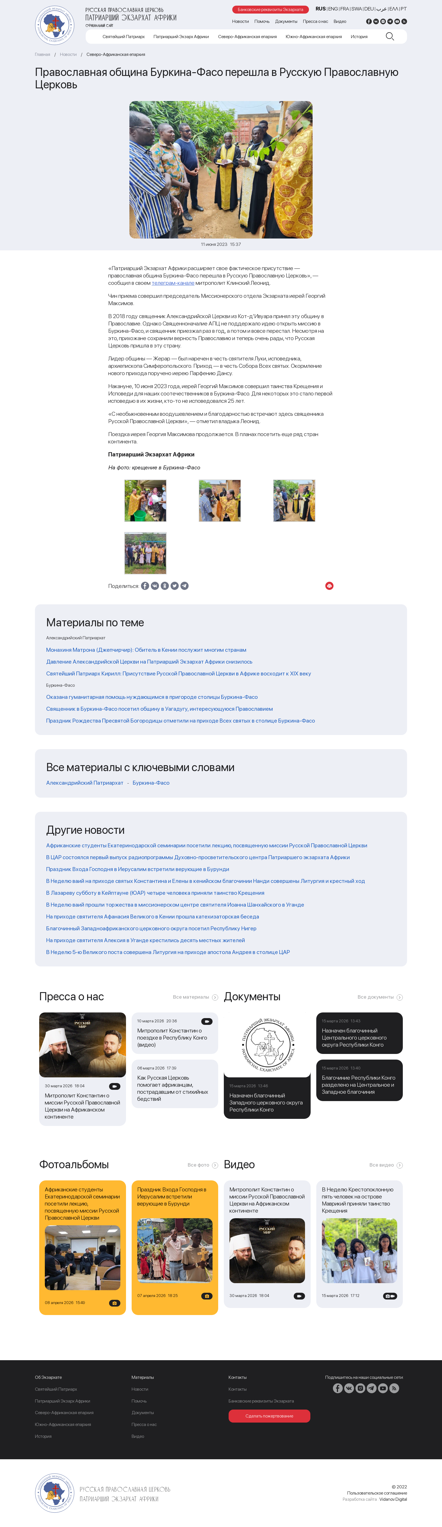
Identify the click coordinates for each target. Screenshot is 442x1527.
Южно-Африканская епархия (314, 36)
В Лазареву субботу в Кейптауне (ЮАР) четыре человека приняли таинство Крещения (155, 893)
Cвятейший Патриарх (124, 36)
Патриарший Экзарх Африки (181, 36)
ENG (333, 9)
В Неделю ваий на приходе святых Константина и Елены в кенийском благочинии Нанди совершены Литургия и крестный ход (205, 881)
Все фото (198, 1165)
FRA (345, 9)
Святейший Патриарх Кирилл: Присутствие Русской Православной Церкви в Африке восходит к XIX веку (178, 673)
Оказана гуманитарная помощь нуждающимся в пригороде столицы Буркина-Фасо (152, 697)
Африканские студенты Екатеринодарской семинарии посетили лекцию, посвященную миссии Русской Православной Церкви (206, 845)
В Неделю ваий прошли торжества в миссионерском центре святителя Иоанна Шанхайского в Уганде (175, 905)
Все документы (376, 997)
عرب (381, 9)
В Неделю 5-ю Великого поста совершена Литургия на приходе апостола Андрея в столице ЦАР (168, 952)
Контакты (238, 1389)
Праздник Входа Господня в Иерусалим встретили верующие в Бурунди (137, 869)
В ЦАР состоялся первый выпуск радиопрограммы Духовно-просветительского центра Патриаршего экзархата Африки (198, 857)
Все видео (382, 1165)
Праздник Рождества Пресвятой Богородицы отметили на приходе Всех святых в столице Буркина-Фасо (180, 720)
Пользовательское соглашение (377, 1493)
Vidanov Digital (393, 1499)
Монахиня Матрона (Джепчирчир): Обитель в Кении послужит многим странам (146, 650)
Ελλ (394, 9)
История (359, 36)
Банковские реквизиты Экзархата (270, 9)
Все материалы (191, 997)
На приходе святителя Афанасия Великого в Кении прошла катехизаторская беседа (152, 916)
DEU (369, 9)
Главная (42, 54)
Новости (240, 21)
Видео (340, 21)
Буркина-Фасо (151, 783)
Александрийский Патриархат (84, 783)
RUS (321, 9)
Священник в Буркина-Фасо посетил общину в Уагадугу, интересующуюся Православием (159, 709)
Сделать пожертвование (269, 1416)
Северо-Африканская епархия (247, 36)
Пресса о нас (315, 21)
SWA (357, 9)
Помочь (262, 21)
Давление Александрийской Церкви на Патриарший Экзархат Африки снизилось (149, 662)
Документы (286, 21)
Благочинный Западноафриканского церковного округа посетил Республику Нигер (151, 928)
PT (404, 9)
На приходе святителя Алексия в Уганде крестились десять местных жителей (145, 940)
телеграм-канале (173, 282)
